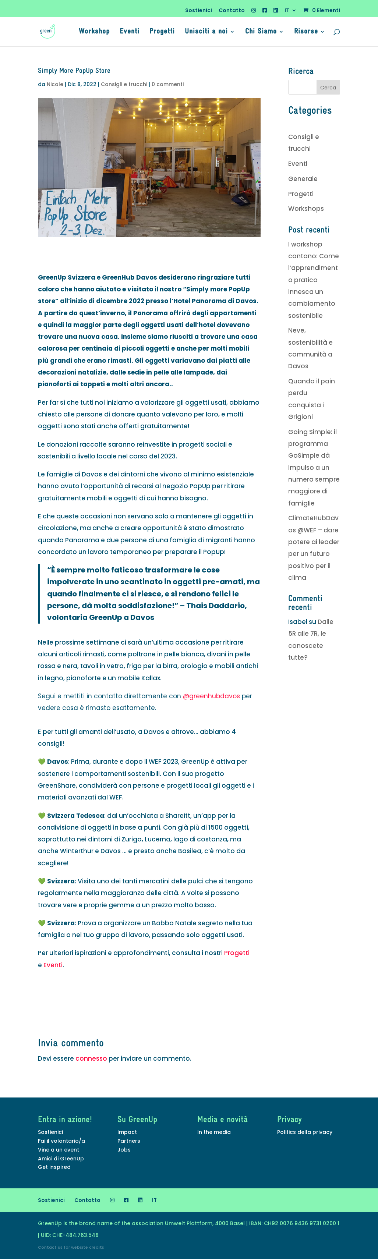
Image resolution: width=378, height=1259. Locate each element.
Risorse (306, 32)
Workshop (94, 32)
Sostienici (198, 11)
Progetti (162, 32)
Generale (303, 178)
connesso (91, 1058)
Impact (127, 1132)
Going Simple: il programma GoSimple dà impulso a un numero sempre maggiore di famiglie (314, 468)
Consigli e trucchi (124, 84)
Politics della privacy (304, 1132)
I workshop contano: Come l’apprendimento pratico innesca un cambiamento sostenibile (313, 280)
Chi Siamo (261, 32)
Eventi (129, 32)
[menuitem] (291, 12)
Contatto (232, 11)
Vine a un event (58, 1149)
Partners (128, 1141)
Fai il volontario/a (61, 1141)
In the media (214, 1132)
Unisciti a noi (206, 32)
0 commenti (168, 84)
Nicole (55, 84)
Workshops (306, 208)
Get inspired (54, 1167)
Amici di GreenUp (61, 1158)
